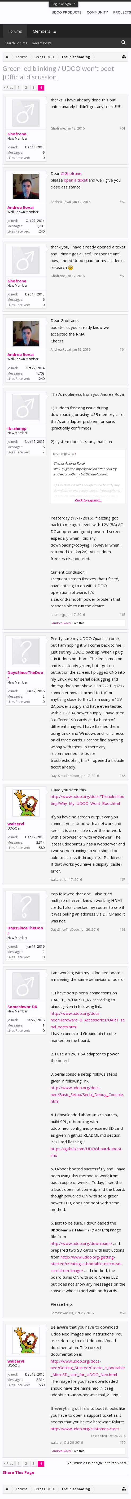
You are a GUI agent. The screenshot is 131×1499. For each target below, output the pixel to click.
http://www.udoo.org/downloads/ (82, 1243)
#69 (122, 1313)
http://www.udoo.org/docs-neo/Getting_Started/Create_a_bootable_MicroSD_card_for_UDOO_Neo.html (88, 1367)
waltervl (15, 823)
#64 (122, 349)
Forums (15, 31)
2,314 (40, 842)
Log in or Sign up (63, 4)
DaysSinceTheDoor (25, 675)
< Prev (8, 87)
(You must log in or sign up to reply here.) (97, 1463)
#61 (122, 128)
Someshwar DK (22, 1006)
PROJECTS (122, 12)
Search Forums (16, 43)
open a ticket (76, 180)
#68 (122, 929)
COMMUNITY (97, 12)
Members (41, 31)
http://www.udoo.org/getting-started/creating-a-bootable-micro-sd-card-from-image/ (86, 1263)
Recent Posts (41, 43)
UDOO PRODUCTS (66, 12)
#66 (122, 776)
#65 (122, 615)
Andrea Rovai (20, 207)
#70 (122, 1443)
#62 (122, 202)
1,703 (40, 226)
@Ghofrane (71, 173)
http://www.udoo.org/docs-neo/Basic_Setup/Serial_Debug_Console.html (87, 1094)
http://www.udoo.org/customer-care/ (85, 1428)
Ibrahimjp (17, 428)
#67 (122, 880)
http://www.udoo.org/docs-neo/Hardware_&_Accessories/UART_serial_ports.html (88, 1020)
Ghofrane (16, 133)
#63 (122, 276)
